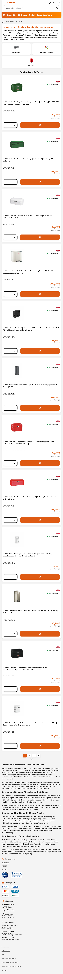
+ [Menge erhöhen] (14, 125)
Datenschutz (6, 951)
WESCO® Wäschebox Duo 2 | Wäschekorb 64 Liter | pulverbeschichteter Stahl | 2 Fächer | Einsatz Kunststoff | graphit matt (31, 329)
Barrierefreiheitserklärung (10, 962)
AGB (3, 954)
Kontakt (4, 869)
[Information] (49, 3)
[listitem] (16, 49)
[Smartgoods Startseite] (11, 3)
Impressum (5, 947)
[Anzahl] (10, 125)
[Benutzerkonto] (53, 3)
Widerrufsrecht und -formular (11, 966)
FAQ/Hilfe (5, 866)
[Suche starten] (57, 8)
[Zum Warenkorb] (58, 3)
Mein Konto (5, 863)
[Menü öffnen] (4, 3)
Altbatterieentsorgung (9, 958)
